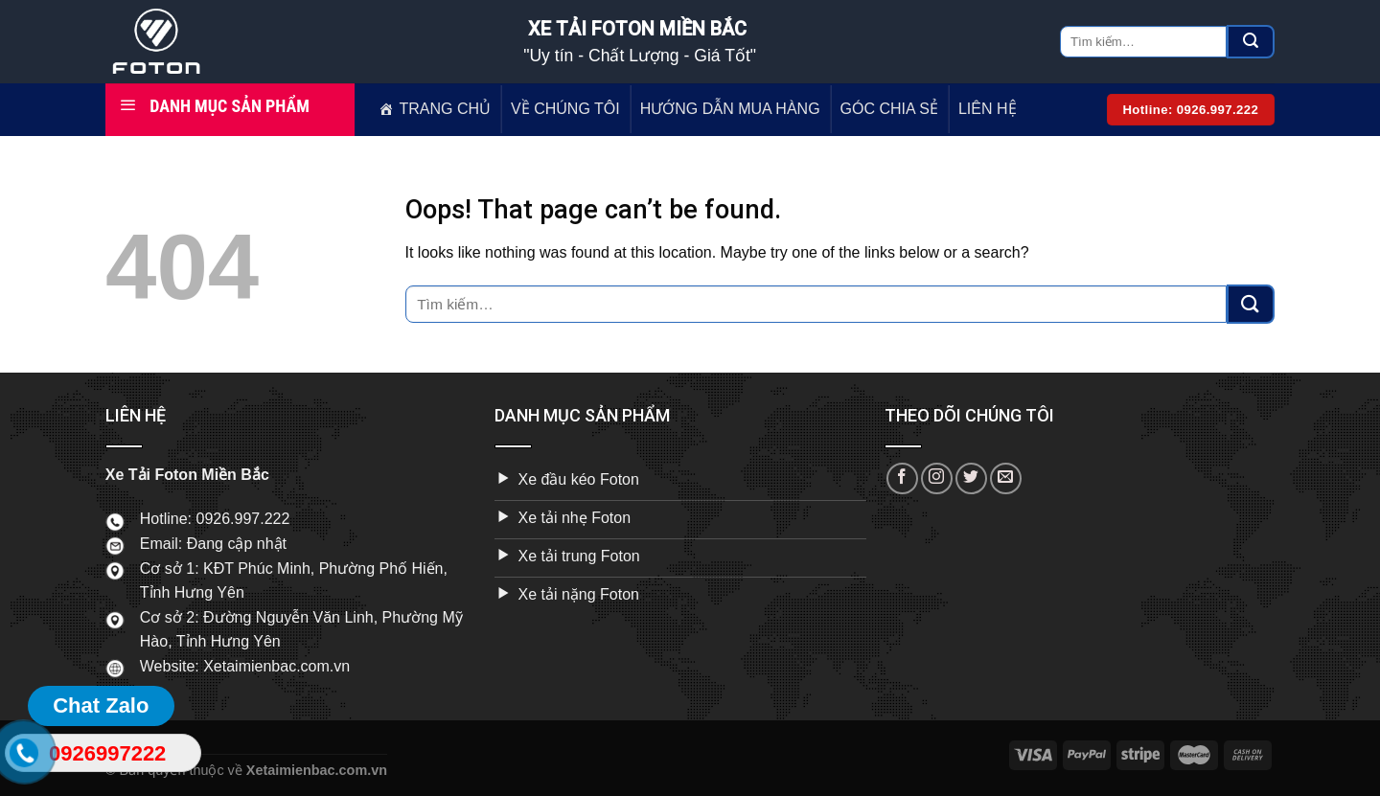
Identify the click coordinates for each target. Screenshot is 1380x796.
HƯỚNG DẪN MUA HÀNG (730, 109)
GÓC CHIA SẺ (889, 109)
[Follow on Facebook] (902, 478)
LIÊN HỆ (987, 109)
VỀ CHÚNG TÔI (565, 109)
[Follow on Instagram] (937, 478)
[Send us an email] (1006, 478)
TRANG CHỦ (446, 109)
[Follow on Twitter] (971, 478)
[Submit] (1251, 42)
